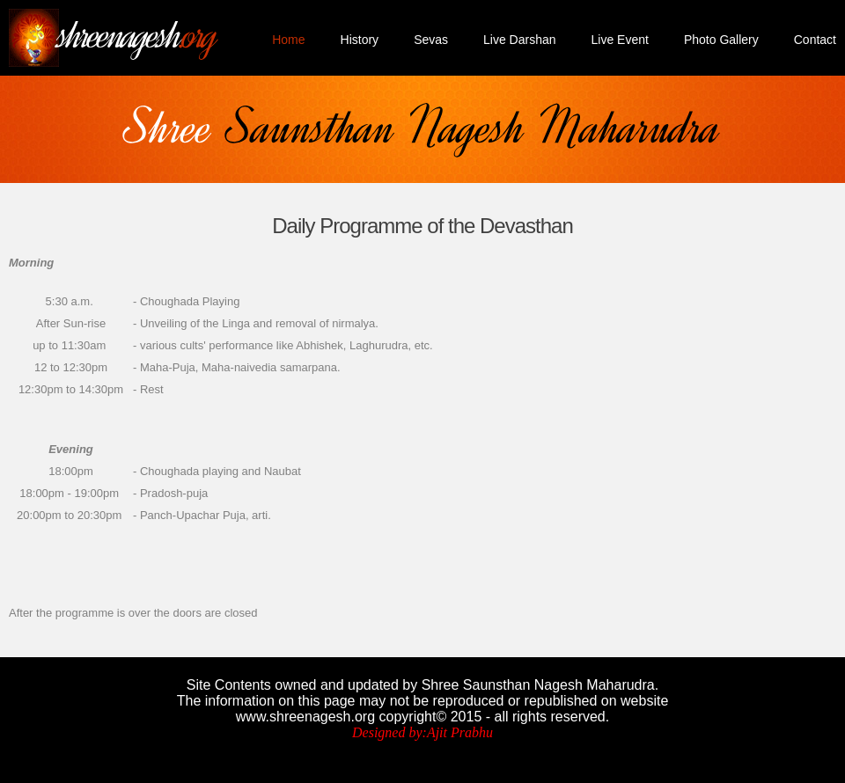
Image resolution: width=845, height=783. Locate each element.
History (360, 40)
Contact (815, 40)
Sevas (431, 40)
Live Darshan (519, 40)
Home (288, 40)
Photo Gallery (721, 40)
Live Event (620, 40)
